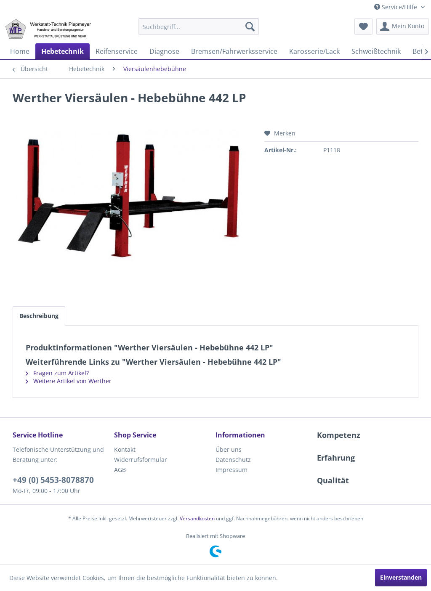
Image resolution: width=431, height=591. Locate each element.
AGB (120, 470)
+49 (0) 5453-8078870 (53, 479)
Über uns (229, 449)
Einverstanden (401, 577)
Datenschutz (233, 460)
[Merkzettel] (363, 26)
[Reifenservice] (117, 51)
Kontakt (125, 449)
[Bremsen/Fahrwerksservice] (234, 51)
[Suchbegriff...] (198, 26)
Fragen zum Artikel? (57, 373)
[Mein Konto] (402, 26)
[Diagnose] (164, 51)
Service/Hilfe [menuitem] (396, 7)
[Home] (19, 51)
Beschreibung (39, 316)
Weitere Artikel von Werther (69, 381)
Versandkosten (197, 518)
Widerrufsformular (140, 460)
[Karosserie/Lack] (314, 51)
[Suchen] (250, 26)
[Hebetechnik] (62, 51)
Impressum (231, 470)
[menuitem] (198, 26)
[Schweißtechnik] (376, 51)
